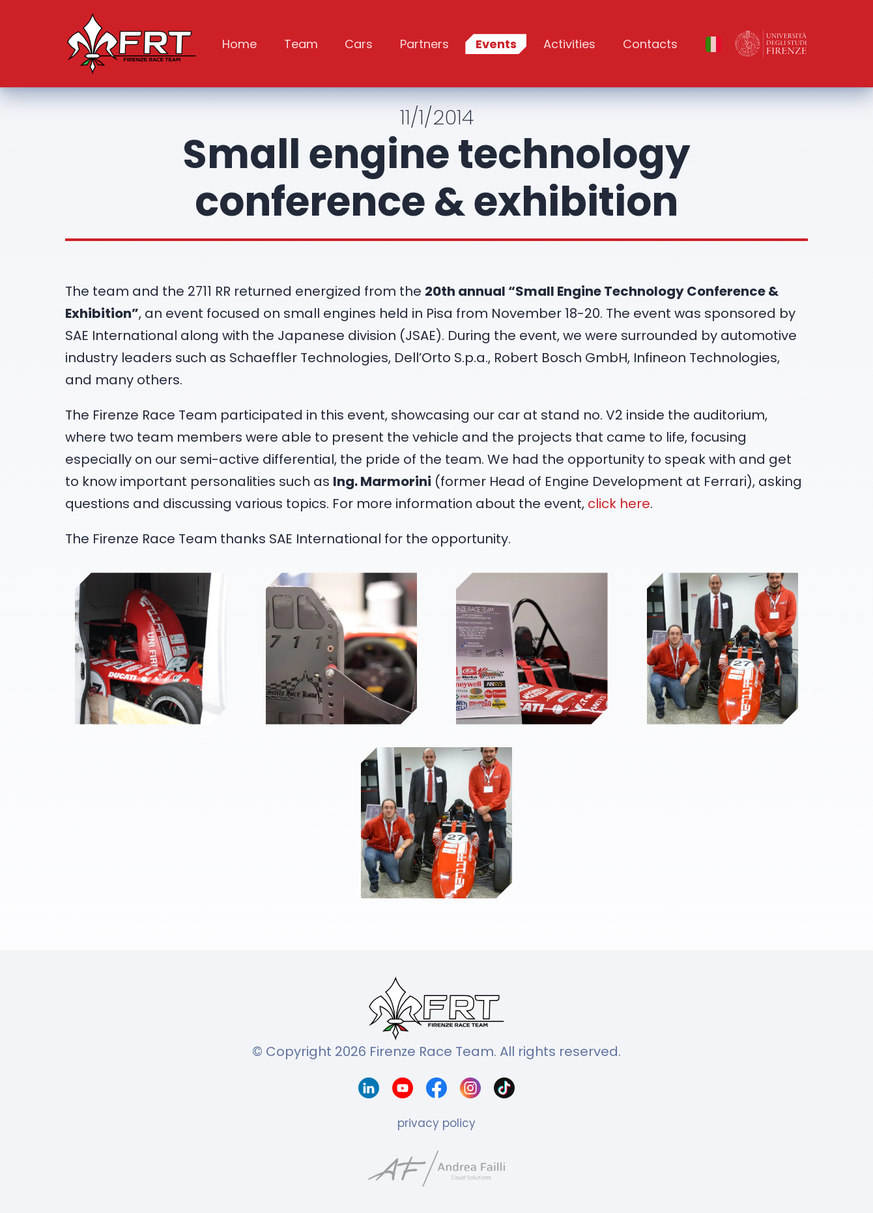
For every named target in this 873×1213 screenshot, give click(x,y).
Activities (569, 44)
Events (496, 44)
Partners (424, 44)
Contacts (650, 44)
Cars (359, 44)
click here (619, 503)
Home (239, 44)
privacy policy (436, 1123)
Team (301, 44)
